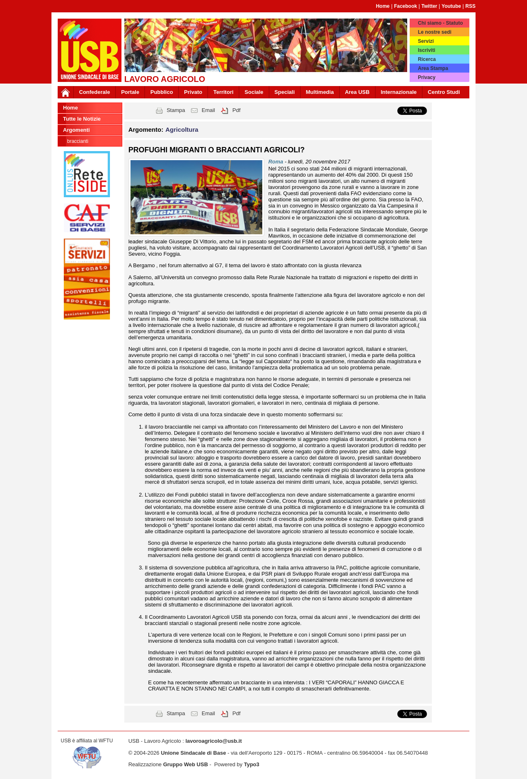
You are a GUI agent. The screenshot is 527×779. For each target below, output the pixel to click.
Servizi (426, 41)
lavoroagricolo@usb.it (213, 741)
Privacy (427, 77)
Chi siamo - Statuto (440, 23)
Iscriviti (426, 50)
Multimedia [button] (320, 92)
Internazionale (399, 92)
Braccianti (77, 141)
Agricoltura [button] (182, 129)
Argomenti (76, 130)
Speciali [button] (285, 92)
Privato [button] (193, 92)
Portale (130, 92)
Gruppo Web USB (185, 764)
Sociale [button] (254, 92)
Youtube (451, 6)
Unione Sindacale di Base (193, 753)
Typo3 (251, 764)
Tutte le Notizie (81, 119)
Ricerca (427, 59)
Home (382, 6)
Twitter (429, 6)
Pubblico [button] (161, 92)
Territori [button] (223, 92)
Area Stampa (433, 68)
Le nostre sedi (434, 32)
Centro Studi (444, 92)
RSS (470, 6)
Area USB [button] (357, 92)
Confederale (94, 92)
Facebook (405, 6)
